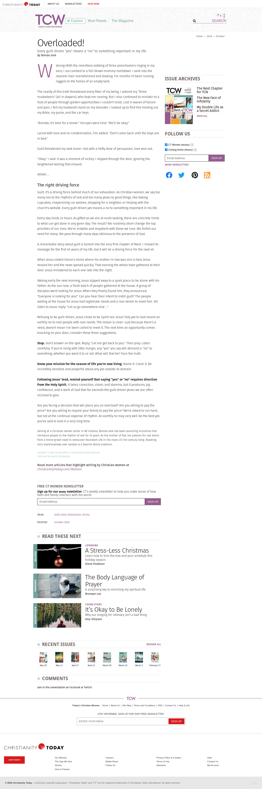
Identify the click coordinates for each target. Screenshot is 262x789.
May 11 (59, 665)
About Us (53, 4)
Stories (58, 765)
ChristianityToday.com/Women (59, 469)
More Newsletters (177, 164)
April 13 (91, 665)
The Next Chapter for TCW (210, 90)
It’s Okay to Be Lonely (113, 609)
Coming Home (180, 150)
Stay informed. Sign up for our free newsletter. (131, 714)
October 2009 (62, 522)
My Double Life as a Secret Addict (210, 109)
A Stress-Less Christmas (117, 550)
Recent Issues (58, 644)
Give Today (14, 760)
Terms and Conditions (144, 705)
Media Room (112, 761)
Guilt (57, 514)
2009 (209, 36)
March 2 (139, 665)
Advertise (161, 765)
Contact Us (170, 705)
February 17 (155, 665)
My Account (213, 765)
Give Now (93, 4)
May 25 (43, 665)
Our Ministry (61, 757)
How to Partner (62, 769)
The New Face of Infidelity (209, 99)
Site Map (126, 705)
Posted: (42, 522)
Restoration (74, 514)
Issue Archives (182, 78)
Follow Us (110, 765)
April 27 (75, 665)
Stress (86, 514)
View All (202, 116)
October (220, 36)
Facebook (74, 687)
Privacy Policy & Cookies (168, 757)
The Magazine (122, 21)
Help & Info (184, 705)
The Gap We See (63, 761)
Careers (110, 757)
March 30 (107, 665)
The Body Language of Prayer (114, 581)
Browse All (154, 644)
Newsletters (73, 4)
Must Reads (97, 21)
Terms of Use (162, 761)
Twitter (88, 687)
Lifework (91, 545)
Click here (42, 456)
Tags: (40, 514)
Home (199, 36)
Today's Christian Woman (85, 705)
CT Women (179, 145)
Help (209, 757)
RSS (160, 705)
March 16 (123, 665)
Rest (63, 514)
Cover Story (93, 604)
